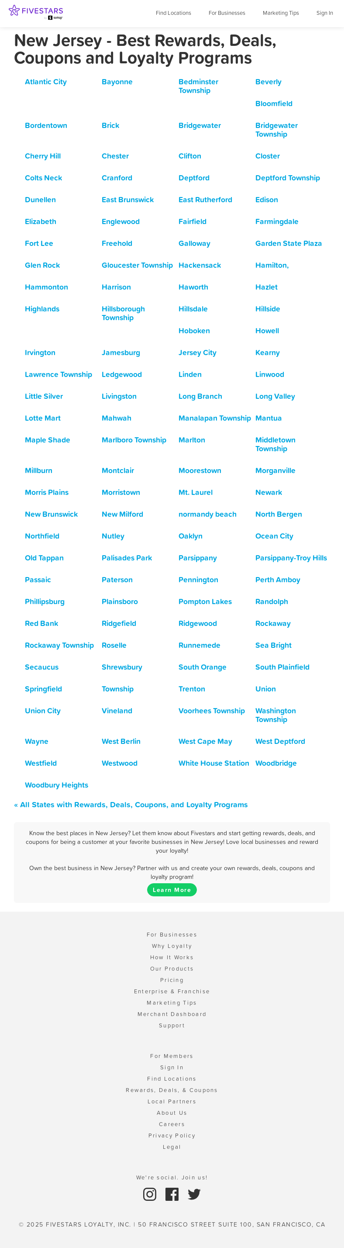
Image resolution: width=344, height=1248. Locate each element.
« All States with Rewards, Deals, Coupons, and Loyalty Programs (131, 804)
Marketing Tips (281, 13)
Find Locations (173, 13)
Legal (172, 1147)
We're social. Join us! (172, 1177)
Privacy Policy (172, 1135)
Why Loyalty (172, 946)
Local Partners (172, 1101)
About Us (172, 1113)
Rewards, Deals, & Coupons (172, 1090)
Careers (172, 1124)
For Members (171, 1056)
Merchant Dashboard (172, 1014)
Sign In (324, 13)
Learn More (172, 889)
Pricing (172, 980)
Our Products (172, 969)
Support (172, 1025)
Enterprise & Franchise (172, 991)
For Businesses (227, 13)
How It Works (172, 957)
